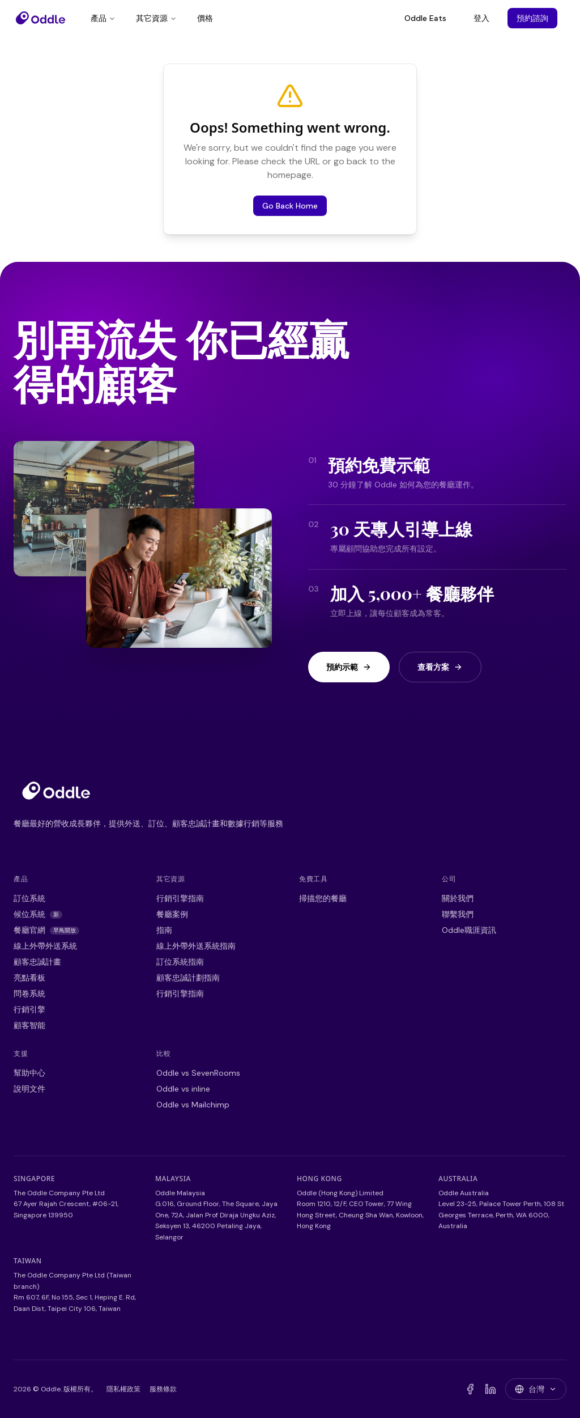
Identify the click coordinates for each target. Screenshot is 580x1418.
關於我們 (458, 898)
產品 (103, 18)
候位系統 (38, 914)
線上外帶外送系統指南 (196, 946)
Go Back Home (290, 206)
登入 (481, 18)
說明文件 (29, 1089)
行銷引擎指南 (180, 898)
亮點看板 (29, 978)
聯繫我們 (458, 914)
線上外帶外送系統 (45, 946)
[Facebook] (470, 1389)
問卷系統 (29, 993)
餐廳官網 (46, 930)
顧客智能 (29, 1025)
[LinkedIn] (490, 1389)
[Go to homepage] (56, 790)
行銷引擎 (29, 1009)
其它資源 (156, 18)
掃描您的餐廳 (323, 898)
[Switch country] (535, 1389)
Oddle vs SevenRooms (198, 1073)
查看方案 (440, 667)
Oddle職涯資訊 (469, 930)
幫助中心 (29, 1073)
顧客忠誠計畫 (37, 962)
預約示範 (349, 667)
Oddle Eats (425, 18)
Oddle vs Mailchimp (192, 1104)
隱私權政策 (123, 1389)
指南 (164, 930)
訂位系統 (29, 898)
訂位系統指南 (180, 962)
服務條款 (163, 1389)
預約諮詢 (532, 18)
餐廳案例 (172, 914)
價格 (205, 18)
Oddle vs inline (183, 1089)
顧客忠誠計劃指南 (188, 978)
